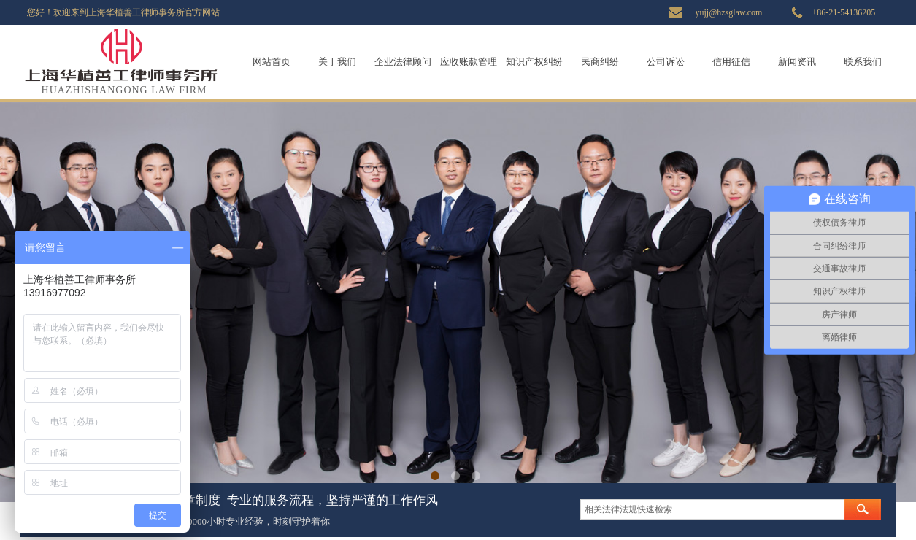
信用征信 (731, 61)
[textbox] (712, 509)
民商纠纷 (600, 61)
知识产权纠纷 (534, 61)
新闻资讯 (797, 61)
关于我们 (337, 61)
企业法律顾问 (402, 61)
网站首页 (271, 61)
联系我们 (863, 61)
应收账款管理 (468, 61)
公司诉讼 (666, 61)
